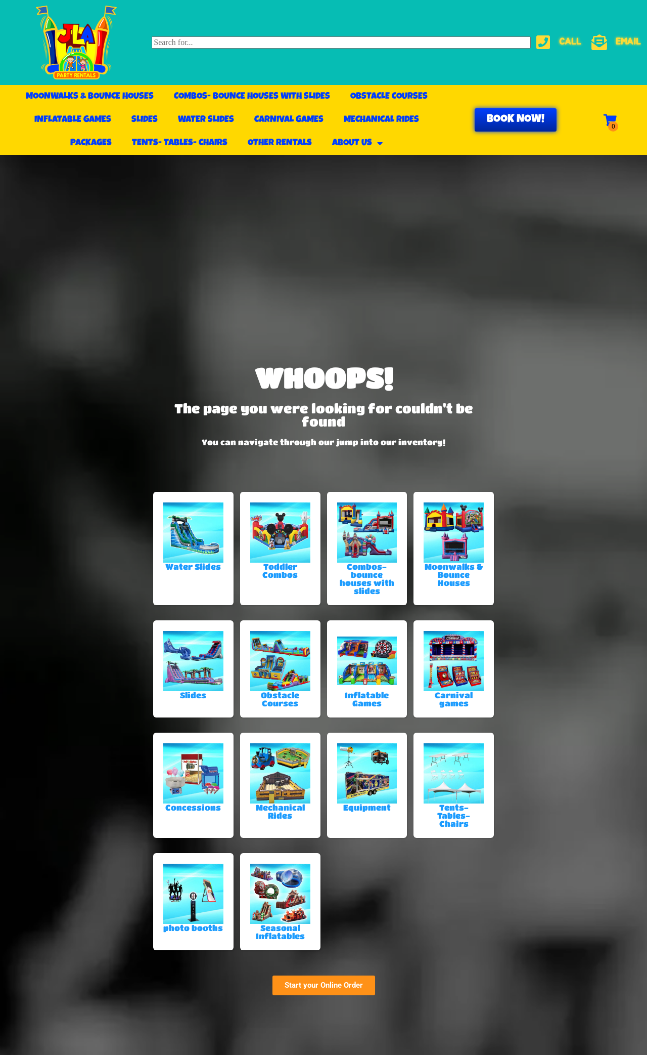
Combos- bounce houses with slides (252, 96)
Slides (144, 119)
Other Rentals (280, 143)
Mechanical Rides (381, 119)
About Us (357, 143)
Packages (91, 143)
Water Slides (206, 119)
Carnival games (289, 119)
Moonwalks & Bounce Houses (90, 96)
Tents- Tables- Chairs (179, 143)
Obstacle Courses (389, 96)
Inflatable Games (72, 119)
